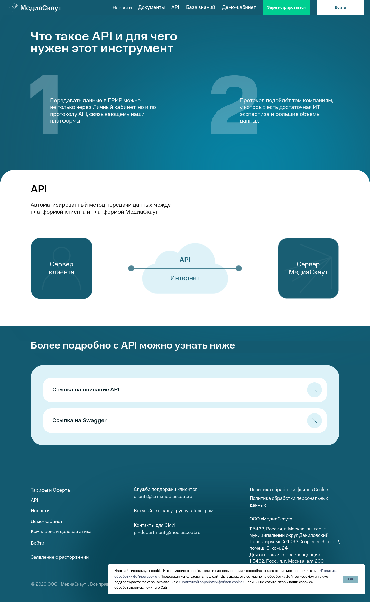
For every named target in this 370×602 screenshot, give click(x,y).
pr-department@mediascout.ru (167, 532)
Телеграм (203, 510)
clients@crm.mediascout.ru (163, 496)
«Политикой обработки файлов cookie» (211, 582)
